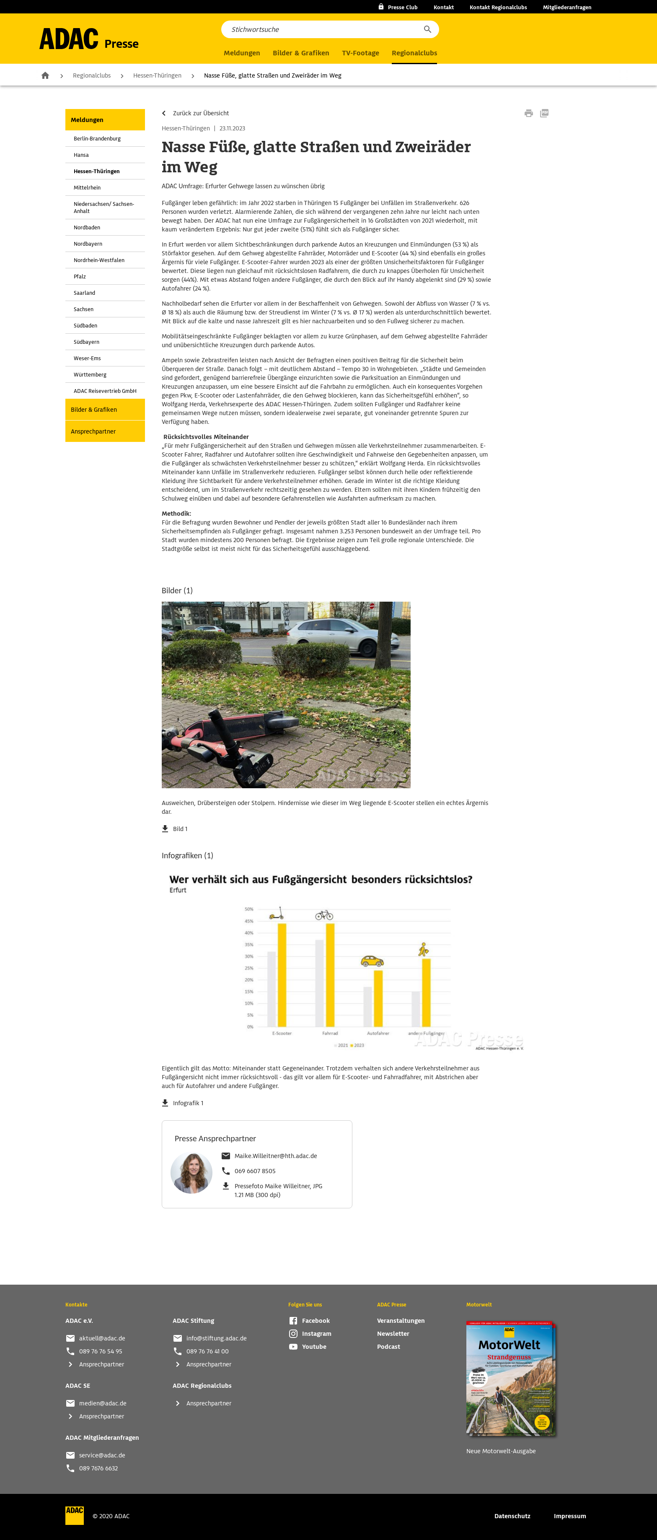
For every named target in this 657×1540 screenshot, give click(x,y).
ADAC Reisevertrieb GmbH (105, 391)
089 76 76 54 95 (100, 1351)
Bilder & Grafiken (301, 53)
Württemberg (90, 374)
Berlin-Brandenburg (97, 138)
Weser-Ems (87, 358)
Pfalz (80, 276)
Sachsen (83, 309)
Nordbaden (87, 227)
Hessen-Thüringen (157, 75)
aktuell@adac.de (102, 1338)
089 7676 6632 (98, 1468)
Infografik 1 (188, 1103)
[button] (427, 29)
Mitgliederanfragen (567, 7)
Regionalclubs (92, 75)
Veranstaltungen (401, 1320)
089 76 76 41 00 (207, 1351)
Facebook (316, 1320)
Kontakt (444, 7)
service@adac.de (102, 1455)
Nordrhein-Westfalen (99, 260)
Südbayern (86, 341)
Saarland (84, 292)
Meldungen (87, 120)
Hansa (81, 154)
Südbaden (85, 325)
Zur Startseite (45, 75)
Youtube (314, 1346)
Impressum (570, 1516)
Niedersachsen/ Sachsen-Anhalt (104, 207)
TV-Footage (360, 53)
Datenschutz (512, 1516)
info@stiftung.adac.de (216, 1338)
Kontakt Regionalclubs (498, 7)
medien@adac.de (103, 1403)
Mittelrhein (87, 187)
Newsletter (393, 1333)
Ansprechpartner (93, 431)
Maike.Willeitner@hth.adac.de (276, 1156)
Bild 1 (180, 829)
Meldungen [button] (242, 53)
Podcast (388, 1346)
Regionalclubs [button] (414, 53)
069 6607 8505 (255, 1171)
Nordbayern (88, 243)
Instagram (316, 1333)
